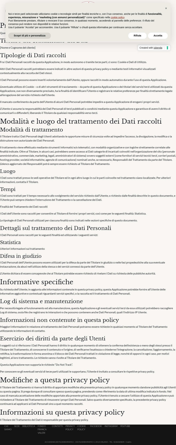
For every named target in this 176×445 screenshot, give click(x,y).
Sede (17, 426)
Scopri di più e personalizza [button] (29, 35)
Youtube (125, 426)
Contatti (57, 426)
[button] (166, 8)
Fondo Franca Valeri (42, 429)
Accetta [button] (157, 35)
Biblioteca (28, 426)
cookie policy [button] (117, 17)
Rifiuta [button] (137, 35)
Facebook (96, 426)
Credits (128, 442)
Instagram (111, 426)
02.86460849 (119, 442)
